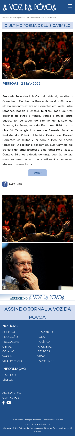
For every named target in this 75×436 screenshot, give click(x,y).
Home (5, 17)
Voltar (37, 172)
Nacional (44, 346)
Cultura (8, 332)
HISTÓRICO (10, 375)
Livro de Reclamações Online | (37, 424)
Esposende (45, 361)
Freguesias (10, 341)
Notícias (13, 17)
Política (43, 341)
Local (41, 337)
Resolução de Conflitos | (53, 419)
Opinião (8, 351)
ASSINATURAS (11, 392)
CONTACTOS (10, 397)
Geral (6, 346)
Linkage (37, 431)
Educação (10, 337)
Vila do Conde (13, 361)
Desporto (45, 332)
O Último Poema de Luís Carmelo (41, 17)
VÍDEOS (7, 379)
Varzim (7, 356)
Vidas (41, 356)
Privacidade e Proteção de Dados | (26, 419)
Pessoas (21, 17)
